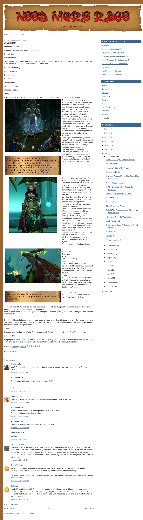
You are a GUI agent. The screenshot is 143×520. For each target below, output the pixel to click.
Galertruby (106, 96)
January (110, 286)
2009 (106, 149)
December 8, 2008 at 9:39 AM (20, 481)
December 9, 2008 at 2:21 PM (20, 499)
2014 (106, 133)
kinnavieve (13, 351)
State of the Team (20, 34)
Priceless (105, 67)
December (111, 156)
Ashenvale (106, 45)
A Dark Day (110, 232)
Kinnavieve (106, 100)
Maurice (105, 103)
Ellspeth (105, 93)
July (108, 262)
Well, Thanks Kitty (113, 221)
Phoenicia (106, 114)
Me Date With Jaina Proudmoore (115, 64)
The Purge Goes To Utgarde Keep (119, 217)
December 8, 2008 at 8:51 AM (20, 428)
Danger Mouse (107, 89)
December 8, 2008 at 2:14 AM (20, 391)
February (110, 282)
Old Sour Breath (108, 107)
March (109, 278)
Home (6, 34)
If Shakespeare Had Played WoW (115, 56)
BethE (13, 486)
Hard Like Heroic (113, 172)
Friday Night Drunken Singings (118, 194)
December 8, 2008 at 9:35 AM (20, 460)
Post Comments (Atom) (25, 513)
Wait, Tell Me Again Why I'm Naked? (120, 160)
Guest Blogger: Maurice (115, 183)
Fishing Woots (112, 164)
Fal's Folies (15, 444)
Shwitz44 (14, 465)
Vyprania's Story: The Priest (117, 168)
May (109, 270)
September (111, 254)
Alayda (104, 85)
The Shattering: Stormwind (112, 74)
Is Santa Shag (112, 198)
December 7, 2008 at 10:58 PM (20, 372)
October (110, 249)
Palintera (105, 111)
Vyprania (105, 118)
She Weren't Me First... (115, 206)
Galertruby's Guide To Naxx (113, 53)
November (111, 245)
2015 (106, 129)
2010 (106, 145)
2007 (106, 292)
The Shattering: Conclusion (113, 71)
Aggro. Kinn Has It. (113, 240)
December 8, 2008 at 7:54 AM (20, 416)
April (109, 274)
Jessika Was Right (113, 236)
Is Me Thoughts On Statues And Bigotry (117, 60)
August (110, 258)
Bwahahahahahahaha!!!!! (112, 49)
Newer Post (9, 508)
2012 (106, 137)
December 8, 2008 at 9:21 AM (20, 439)
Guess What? (111, 202)
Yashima (14, 396)
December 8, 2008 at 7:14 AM (20, 402)
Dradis (13, 364)
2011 (106, 141)
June (109, 266)
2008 (106, 153)
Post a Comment (11, 504)
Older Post (89, 508)
